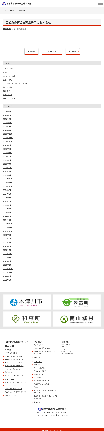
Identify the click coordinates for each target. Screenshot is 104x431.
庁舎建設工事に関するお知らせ (15, 83)
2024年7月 (7, 198)
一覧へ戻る (52, 51)
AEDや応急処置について (13, 389)
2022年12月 (8, 269)
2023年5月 (7, 250)
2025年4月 (7, 164)
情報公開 (37, 365)
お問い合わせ (67, 351)
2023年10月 (8, 231)
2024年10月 (8, 186)
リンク (64, 349)
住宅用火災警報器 (11, 353)
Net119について (10, 385)
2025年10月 (8, 141)
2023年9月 (7, 235)
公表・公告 (7, 80)
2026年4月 (7, 119)
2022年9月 (7, 276)
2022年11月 (8, 272)
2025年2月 (7, 171)
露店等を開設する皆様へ (13, 356)
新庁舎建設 (7, 87)
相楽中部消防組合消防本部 (18, 3)
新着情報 (65, 342)
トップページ (8, 10)
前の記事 (31, 51)
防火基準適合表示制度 (41, 384)
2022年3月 (7, 280)
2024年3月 (7, 213)
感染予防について (11, 395)
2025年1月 (7, 175)
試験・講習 (7, 95)
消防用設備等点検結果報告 (14, 359)
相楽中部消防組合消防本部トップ (16, 342)
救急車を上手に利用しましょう (16, 382)
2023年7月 (7, 242)
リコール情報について (12, 369)
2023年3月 (7, 257)
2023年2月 (7, 261)
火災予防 (8, 350)
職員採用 (6, 91)
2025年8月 (7, 149)
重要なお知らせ (9, 98)
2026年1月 (7, 130)
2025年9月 (7, 145)
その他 (5, 72)
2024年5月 (7, 205)
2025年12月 (8, 134)
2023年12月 (8, 224)
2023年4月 (7, 254)
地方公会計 (38, 377)
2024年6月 (7, 201)
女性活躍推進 (38, 374)
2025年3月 (7, 168)
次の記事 (72, 51)
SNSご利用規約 (67, 354)
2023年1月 (7, 265)
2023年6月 (7, 246)
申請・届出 (38, 358)
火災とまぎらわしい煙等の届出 (16, 375)
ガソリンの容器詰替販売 (13, 362)
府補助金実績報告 (40, 371)
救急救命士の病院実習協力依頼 (16, 392)
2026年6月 (7, 112)
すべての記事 (8, 69)
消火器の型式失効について (14, 366)
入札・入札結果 (9, 76)
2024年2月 (7, 216)
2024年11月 (8, 183)
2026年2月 (7, 126)
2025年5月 (7, 160)
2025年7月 (7, 153)
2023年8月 (7, 239)
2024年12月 (8, 179)
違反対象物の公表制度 (41, 381)
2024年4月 (7, 209)
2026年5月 (7, 115)
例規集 (64, 347)
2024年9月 (7, 190)
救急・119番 (9, 379)
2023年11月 (8, 227)
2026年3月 (7, 123)
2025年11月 (8, 138)
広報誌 (36, 387)
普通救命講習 (38, 345)
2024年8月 (7, 194)
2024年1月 (7, 220)
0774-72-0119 (47, 415)
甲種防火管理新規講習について (45, 348)
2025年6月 (7, 156)
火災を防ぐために (11, 372)
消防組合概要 (9, 346)
